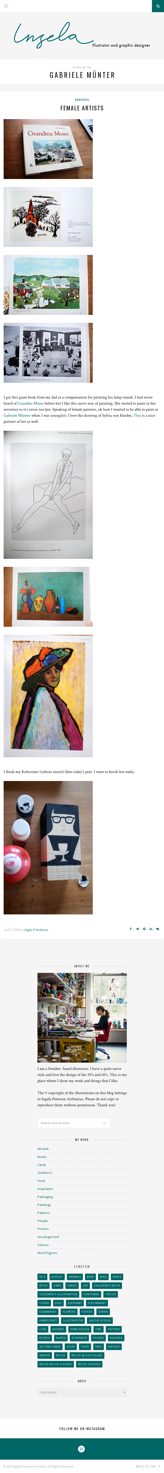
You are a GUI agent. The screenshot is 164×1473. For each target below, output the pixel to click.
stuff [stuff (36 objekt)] (71, 1346)
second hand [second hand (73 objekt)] (50, 1346)
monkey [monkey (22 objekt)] (58, 1329)
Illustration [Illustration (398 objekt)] (73, 1320)
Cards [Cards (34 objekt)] (72, 1285)
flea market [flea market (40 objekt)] (97, 1303)
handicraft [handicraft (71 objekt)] (48, 1320)
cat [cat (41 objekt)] (85, 1285)
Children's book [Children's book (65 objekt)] (107, 1285)
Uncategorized (48, 1237)
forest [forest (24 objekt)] (87, 1311)
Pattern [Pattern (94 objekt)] (114, 1329)
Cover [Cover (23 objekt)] (44, 1303)
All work (43, 1149)
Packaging (44, 1197)
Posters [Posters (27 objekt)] (116, 1338)
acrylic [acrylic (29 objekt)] (57, 1276)
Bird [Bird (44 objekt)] (103, 1276)
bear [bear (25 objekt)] (90, 1276)
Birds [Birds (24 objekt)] (117, 1276)
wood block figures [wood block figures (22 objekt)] (55, 1364)
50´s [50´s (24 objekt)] (42, 1276)
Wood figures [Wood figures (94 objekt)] (89, 1364)
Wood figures (47, 1253)
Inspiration (45, 1189)
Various (82, 99)
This (137, 415)
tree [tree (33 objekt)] (98, 1346)
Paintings (44, 1205)
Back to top (148, 1466)
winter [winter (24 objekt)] (44, 1355)
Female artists (82, 107)
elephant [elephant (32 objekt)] (75, 1303)
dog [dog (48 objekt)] (58, 1303)
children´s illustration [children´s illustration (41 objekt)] (58, 1294)
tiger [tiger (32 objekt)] (85, 1346)
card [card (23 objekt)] (57, 1285)
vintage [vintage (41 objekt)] (114, 1346)
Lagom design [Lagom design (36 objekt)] (100, 1320)
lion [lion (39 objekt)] (42, 1329)
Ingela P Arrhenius (36, 930)
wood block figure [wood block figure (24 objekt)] (86, 1355)
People (42, 1221)
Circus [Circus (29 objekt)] (110, 1294)
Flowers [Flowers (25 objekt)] (69, 1311)
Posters (43, 1229)
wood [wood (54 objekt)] (60, 1355)
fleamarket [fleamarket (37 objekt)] (48, 1311)
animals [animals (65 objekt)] (75, 1276)
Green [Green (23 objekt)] (103, 1311)
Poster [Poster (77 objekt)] (98, 1338)
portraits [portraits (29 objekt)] (79, 1338)
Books (42, 1157)
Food (41, 1181)
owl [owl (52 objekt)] (98, 1329)
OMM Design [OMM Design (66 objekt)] (79, 1329)
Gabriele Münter (17, 415)
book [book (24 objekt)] (43, 1285)
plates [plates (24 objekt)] (61, 1338)
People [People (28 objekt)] (44, 1338)
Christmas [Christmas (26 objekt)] (91, 1294)
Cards (41, 1165)
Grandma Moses (31, 403)
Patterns (43, 1213)
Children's (44, 1173)
